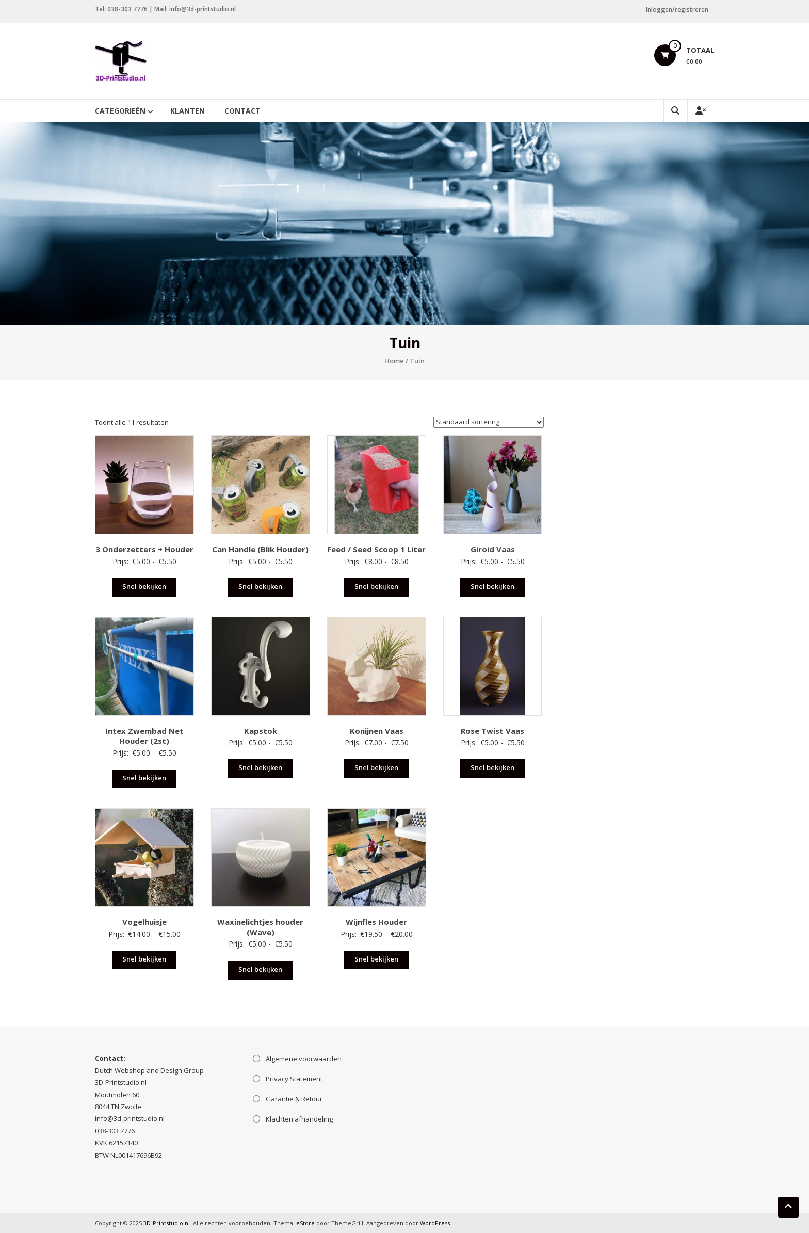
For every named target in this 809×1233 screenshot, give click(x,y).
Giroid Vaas (493, 549)
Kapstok (260, 731)
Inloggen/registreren (677, 9)
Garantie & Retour (294, 1098)
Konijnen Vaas (376, 731)
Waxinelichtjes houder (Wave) (260, 927)
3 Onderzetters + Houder (144, 549)
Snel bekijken (144, 586)
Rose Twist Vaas (492, 731)
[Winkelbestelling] (488, 422)
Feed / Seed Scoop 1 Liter (376, 549)
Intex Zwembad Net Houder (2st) (144, 736)
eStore (305, 1223)
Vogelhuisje (144, 922)
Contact (242, 111)
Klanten (187, 111)
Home (394, 360)
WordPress (435, 1223)
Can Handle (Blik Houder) (260, 549)
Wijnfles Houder (376, 922)
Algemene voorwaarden (304, 1058)
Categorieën (120, 111)
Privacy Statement (294, 1078)
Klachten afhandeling (299, 1119)
